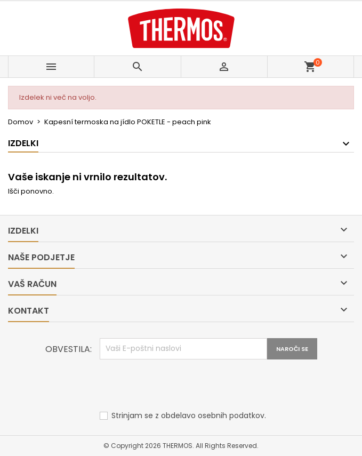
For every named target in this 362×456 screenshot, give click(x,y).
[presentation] (181, 385)
